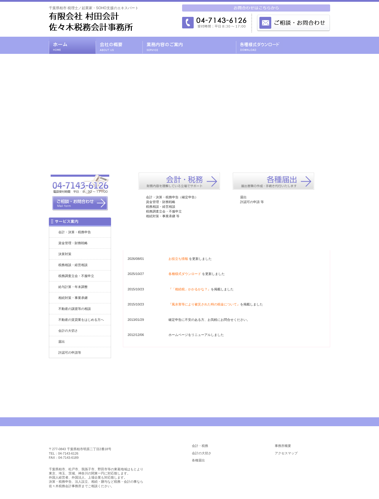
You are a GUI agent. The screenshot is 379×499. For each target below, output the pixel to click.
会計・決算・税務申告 (74, 232)
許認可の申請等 (69, 352)
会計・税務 (200, 446)
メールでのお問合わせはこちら (293, 22)
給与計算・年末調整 (73, 287)
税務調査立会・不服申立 (76, 276)
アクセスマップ (286, 453)
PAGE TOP (313, 421)
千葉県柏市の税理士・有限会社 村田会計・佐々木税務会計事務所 (72, 45)
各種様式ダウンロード (259, 45)
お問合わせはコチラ (226, 372)
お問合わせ (306, 45)
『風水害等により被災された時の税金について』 (204, 304)
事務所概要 (283, 446)
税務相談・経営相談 (73, 265)
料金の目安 (212, 45)
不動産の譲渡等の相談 (74, 308)
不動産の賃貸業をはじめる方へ (81, 319)
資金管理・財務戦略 (73, 243)
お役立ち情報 (178, 258)
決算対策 (64, 254)
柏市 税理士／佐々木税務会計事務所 (86, 439)
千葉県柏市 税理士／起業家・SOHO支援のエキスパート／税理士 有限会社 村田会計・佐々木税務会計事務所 (91, 21)
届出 (61, 341)
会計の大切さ (68, 330)
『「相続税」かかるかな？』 (189, 289)
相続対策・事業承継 (73, 298)
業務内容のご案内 (165, 45)
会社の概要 (119, 45)
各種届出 (198, 460)
